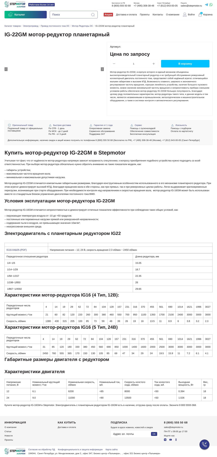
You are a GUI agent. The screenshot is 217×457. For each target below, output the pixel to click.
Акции (108, 14)
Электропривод (30, 26)
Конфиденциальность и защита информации (80, 449)
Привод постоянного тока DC (55, 26)
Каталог (16, 14)
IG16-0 (10, 250)
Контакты (158, 14)
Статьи (8, 431)
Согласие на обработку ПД (41, 449)
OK (154, 434)
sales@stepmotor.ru (191, 5)
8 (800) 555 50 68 (121, 5)
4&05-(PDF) (20, 250)
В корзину (185, 63)
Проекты (145, 14)
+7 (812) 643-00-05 (167, 5)
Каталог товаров (13, 26)
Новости (9, 435)
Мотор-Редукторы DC (82, 26)
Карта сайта (112, 449)
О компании (172, 14)
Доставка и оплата (126, 14)
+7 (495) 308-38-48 (144, 5)
